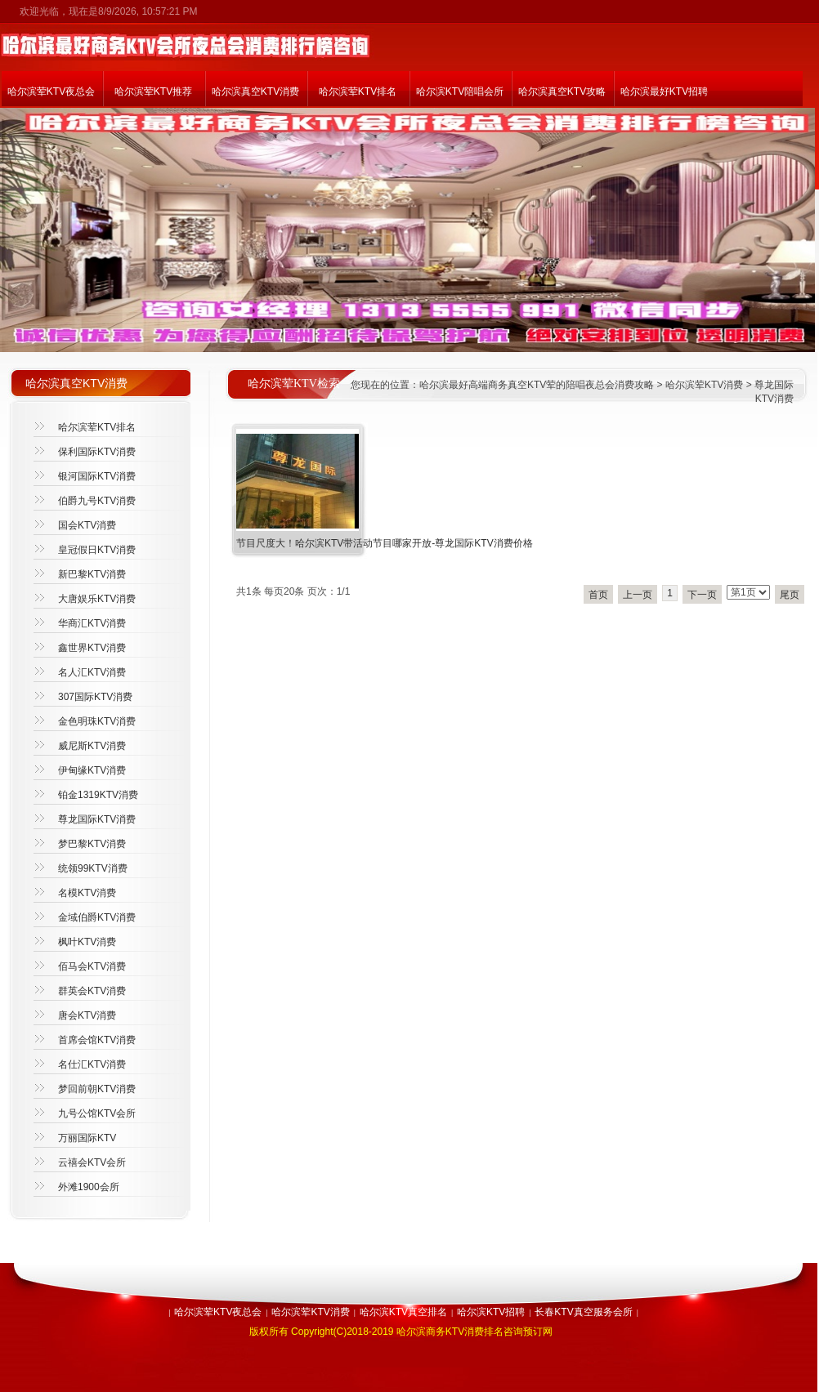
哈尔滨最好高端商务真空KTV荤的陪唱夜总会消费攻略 (536, 384)
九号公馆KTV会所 (97, 1113)
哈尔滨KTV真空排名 (403, 1312)
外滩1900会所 (88, 1187)
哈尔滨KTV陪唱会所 (459, 91)
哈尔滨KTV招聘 (491, 1312)
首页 (598, 594)
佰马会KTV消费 (92, 966)
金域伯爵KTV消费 (97, 917)
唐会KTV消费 (87, 1015)
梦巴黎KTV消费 (92, 844)
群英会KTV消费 (92, 991)
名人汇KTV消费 (92, 672)
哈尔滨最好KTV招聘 (664, 91)
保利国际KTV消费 (97, 451)
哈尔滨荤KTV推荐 (153, 91)
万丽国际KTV (87, 1138)
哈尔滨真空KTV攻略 (562, 91)
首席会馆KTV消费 (97, 1040)
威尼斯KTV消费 (92, 746)
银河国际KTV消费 (97, 476)
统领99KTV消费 (93, 868)
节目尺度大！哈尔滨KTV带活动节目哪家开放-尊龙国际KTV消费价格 (384, 543)
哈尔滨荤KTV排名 (357, 91)
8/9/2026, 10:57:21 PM (147, 11)
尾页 (789, 594)
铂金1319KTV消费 (98, 795)
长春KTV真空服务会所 (583, 1312)
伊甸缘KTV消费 (92, 770)
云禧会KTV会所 (92, 1162)
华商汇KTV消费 (92, 623)
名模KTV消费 (87, 893)
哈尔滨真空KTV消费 (255, 91)
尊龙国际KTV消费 (97, 819)
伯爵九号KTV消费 (97, 500)
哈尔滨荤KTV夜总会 (51, 91)
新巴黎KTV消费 (92, 574)
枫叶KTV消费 (87, 942)
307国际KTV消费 (95, 697)
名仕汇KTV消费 (92, 1064)
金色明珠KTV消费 (97, 721)
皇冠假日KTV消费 (97, 549)
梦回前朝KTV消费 (97, 1089)
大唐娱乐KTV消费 (97, 599)
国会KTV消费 (87, 525)
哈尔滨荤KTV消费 (704, 384)
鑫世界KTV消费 (92, 648)
